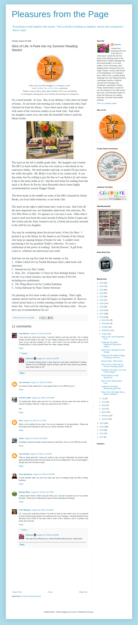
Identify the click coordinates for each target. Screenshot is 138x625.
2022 (102, 297)
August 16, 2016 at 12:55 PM (36, 438)
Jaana (21, 438)
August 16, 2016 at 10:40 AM (43, 398)
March (104, 412)
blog (22, 276)
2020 (102, 303)
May (104, 405)
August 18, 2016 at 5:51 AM (42, 510)
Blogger (91, 612)
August (105, 334)
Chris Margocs (25, 510)
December (106, 320)
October (105, 327)
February (105, 416)
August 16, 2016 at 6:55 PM (44, 474)
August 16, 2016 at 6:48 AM (40, 334)
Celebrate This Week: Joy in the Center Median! (113, 371)
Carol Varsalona (25, 474)
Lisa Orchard (24, 382)
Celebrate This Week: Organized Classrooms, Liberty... (111, 344)
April (104, 409)
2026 (102, 283)
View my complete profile (106, 103)
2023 (102, 293)
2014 (102, 427)
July (103, 399)
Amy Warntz (24, 334)
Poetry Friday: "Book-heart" (112, 361)
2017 (102, 314)
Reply (21, 348)
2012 (102, 433)
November (106, 323)
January (105, 419)
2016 (102, 317)
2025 (102, 286)
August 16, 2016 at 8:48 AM (41, 382)
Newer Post (17, 592)
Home (50, 592)
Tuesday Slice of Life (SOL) (47, 88)
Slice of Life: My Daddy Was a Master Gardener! (113, 393)
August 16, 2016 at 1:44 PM (48, 359)
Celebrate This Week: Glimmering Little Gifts (111, 388)
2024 (102, 290)
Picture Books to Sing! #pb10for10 (110, 376)
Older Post (83, 592)
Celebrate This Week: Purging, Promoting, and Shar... (113, 356)
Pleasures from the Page (60, 14)
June (104, 402)
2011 (102, 437)
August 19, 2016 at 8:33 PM (48, 535)
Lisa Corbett (24, 454)
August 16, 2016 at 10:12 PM (42, 492)
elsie (21, 421)
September (106, 330)
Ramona (29, 359)
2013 (102, 430)
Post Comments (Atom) (31, 596)
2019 (102, 307)
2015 (102, 423)
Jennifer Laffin (25, 398)
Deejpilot (73, 612)
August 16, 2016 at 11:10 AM (35, 421)
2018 (102, 310)
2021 (102, 300)
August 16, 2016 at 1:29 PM (41, 454)
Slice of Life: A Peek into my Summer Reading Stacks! (112, 365)
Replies (24, 353)
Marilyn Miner (24, 492)
